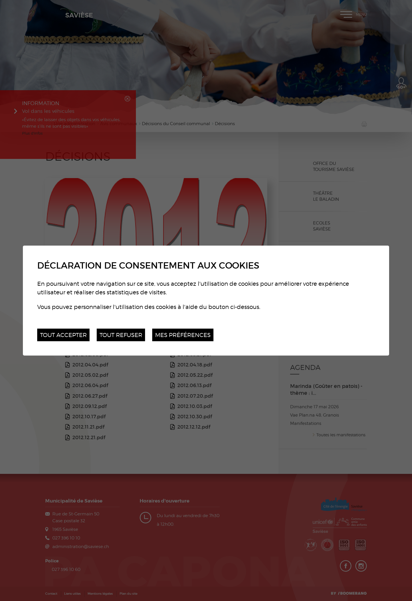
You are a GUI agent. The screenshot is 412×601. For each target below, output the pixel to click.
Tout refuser (121, 334)
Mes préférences (183, 334)
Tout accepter (63, 334)
